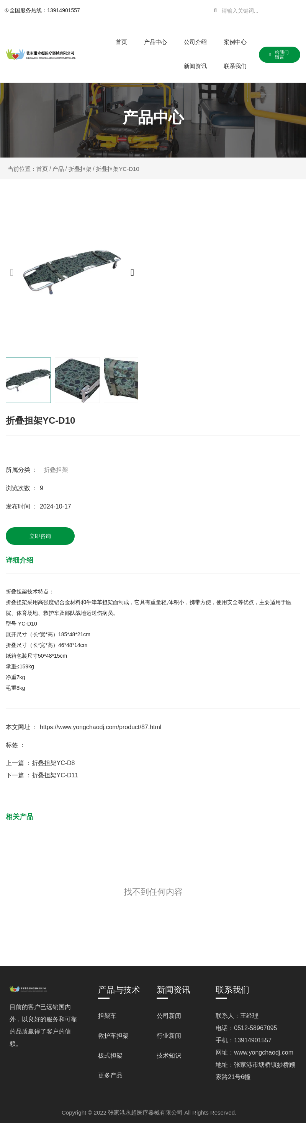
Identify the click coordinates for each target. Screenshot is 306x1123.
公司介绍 (195, 42)
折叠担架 (80, 169)
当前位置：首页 (28, 169)
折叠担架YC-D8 (53, 763)
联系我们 (235, 66)
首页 (121, 42)
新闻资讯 (195, 66)
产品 (58, 169)
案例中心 (235, 42)
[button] (132, 272)
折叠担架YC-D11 (55, 775)
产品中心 (155, 42)
